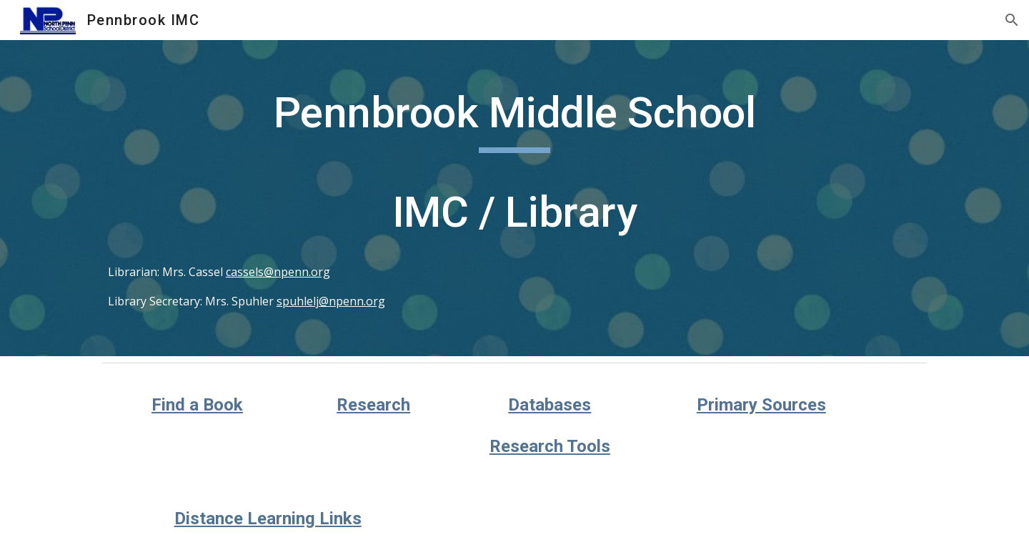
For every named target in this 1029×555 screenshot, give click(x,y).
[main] (514, 198)
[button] (1012, 20)
